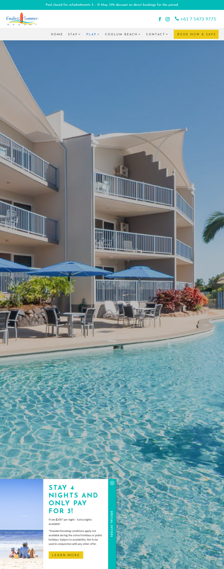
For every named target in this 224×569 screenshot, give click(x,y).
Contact (155, 34)
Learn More (66, 555)
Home (57, 34)
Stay (73, 34)
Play (91, 34)
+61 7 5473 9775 (198, 18)
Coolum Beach (121, 34)
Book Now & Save (196, 34)
